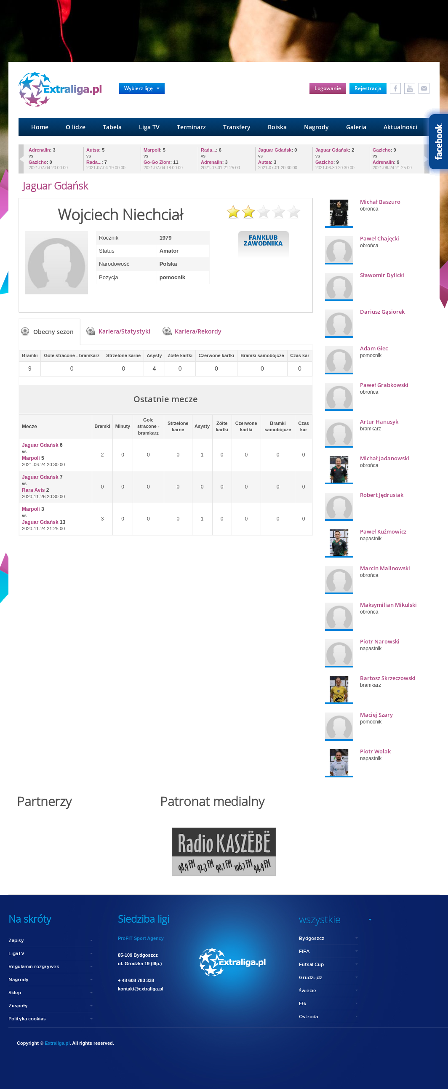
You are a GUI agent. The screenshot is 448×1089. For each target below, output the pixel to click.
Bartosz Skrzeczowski (388, 678)
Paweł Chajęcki (379, 238)
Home (39, 127)
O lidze (75, 127)
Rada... (93, 162)
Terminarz (191, 127)
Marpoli (152, 149)
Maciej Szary (376, 714)
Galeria (356, 127)
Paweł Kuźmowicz (383, 531)
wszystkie (320, 919)
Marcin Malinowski (385, 568)
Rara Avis (33, 490)
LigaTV (16, 953)
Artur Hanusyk (379, 421)
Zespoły (18, 1005)
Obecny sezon (53, 332)
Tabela (112, 127)
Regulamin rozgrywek (33, 966)
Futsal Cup (311, 964)
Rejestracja (368, 88)
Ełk (302, 1003)
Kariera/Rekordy (198, 331)
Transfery (237, 127)
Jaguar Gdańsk (274, 149)
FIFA (304, 951)
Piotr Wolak (375, 751)
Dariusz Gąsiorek (382, 311)
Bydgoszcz (311, 938)
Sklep (14, 992)
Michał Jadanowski (384, 458)
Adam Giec (374, 348)
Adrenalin (39, 149)
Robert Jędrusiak (381, 495)
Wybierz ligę (142, 88)
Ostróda (308, 1016)
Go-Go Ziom (157, 162)
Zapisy (16, 940)
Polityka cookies (27, 1018)
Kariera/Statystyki (124, 331)
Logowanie (328, 88)
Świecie (307, 990)
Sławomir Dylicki (382, 275)
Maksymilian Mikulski (388, 605)
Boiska (277, 127)
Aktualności (400, 127)
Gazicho (38, 162)
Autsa (92, 149)
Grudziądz (310, 977)
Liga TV (149, 127)
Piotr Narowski (380, 641)
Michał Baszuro (380, 202)
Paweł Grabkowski (384, 385)
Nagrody (316, 127)
